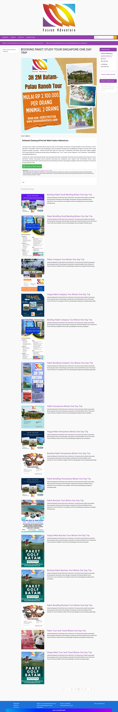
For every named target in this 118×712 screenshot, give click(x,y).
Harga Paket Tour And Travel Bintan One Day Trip (69, 652)
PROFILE (13, 37)
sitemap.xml (100, 703)
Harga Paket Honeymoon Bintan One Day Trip (67, 431)
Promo (103, 74)
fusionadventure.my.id (66, 705)
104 (79, 689)
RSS (95, 703)
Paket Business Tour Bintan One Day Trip (65, 500)
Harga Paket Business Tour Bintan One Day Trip (68, 535)
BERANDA (5, 37)
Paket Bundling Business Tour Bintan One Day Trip (69, 605)
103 (75, 689)
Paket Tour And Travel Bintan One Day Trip (66, 631)
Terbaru (108, 74)
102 (72, 689)
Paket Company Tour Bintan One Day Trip (65, 259)
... (68, 689)
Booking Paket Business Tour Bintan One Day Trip (69, 570)
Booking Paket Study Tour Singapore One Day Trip (107, 56)
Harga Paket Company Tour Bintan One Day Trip (68, 294)
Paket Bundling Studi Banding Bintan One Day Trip (69, 216)
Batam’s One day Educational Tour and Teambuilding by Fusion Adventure (23, 43)
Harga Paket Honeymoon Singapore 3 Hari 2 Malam (40, 170)
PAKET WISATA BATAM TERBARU (9, 50)
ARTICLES (21, 37)
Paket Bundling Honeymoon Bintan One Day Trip (69, 479)
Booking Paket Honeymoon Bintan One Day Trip (68, 453)
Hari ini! (113, 74)
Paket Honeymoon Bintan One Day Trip (64, 406)
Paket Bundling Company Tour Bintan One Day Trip (70, 363)
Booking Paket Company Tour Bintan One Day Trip (69, 320)
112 (91, 689)
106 (85, 689)
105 (82, 689)
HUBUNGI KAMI (30, 37)
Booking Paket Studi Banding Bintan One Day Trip (69, 194)
